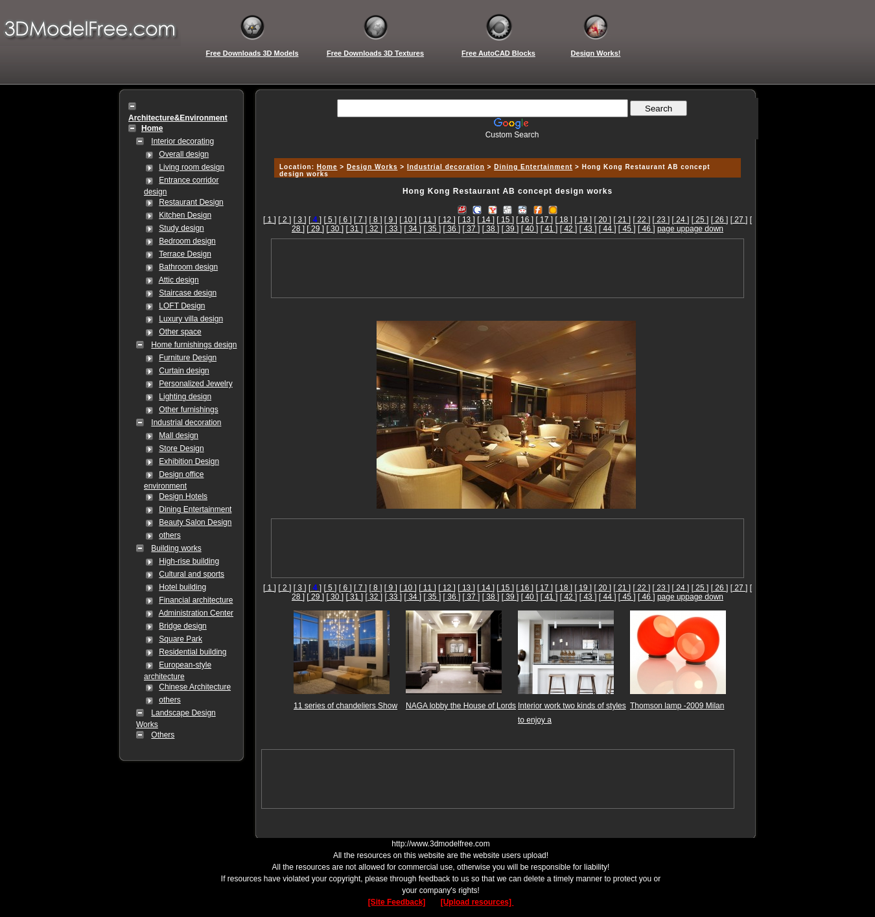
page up (671, 228)
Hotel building (182, 587)
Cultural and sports (191, 574)
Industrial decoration (186, 422)
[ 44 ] (607, 228)
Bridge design (182, 626)
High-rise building (189, 561)
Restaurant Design (191, 202)
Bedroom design (187, 241)
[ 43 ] (588, 228)
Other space (180, 331)
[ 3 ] (300, 219)
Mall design (178, 435)
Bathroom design (188, 267)
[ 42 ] (569, 228)
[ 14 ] (486, 219)
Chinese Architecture (195, 686)
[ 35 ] (432, 228)
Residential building (192, 651)
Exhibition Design (189, 461)
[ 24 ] (681, 219)
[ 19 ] (583, 219)
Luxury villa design (191, 318)
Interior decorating (182, 141)
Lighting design (185, 396)
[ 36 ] (452, 228)
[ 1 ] (269, 219)
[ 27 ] (739, 219)
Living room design (191, 167)
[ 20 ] (602, 219)
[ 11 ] (427, 219)
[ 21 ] (622, 219)
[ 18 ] (563, 219)
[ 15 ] (505, 219)
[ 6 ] (345, 219)
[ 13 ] (466, 219)
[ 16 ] (524, 219)
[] (315, 219)
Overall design (184, 154)
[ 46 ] (646, 228)
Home (327, 166)
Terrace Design (185, 254)
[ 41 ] (549, 228)
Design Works (372, 166)
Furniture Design (187, 357)
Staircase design (187, 292)
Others (162, 734)
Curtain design (184, 370)
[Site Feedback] (397, 902)
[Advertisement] (505, 144)
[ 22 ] (642, 219)
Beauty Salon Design (195, 522)
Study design (181, 228)
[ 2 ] (284, 219)
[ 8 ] (375, 219)
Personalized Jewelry (195, 383)
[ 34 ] (413, 228)
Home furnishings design (194, 344)
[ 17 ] (544, 219)
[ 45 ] (627, 228)
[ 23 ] (661, 219)
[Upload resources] (477, 902)
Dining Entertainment (195, 509)
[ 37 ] (471, 228)
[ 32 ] (373, 228)
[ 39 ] (510, 228)
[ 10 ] (408, 219)
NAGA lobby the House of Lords (461, 705)
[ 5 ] (329, 219)
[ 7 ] (360, 219)
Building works (176, 548)
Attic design (179, 279)
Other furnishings (188, 409)
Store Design (181, 448)
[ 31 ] (354, 228)
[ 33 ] (393, 228)
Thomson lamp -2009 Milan (677, 705)
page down (704, 228)
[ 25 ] (700, 219)
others (169, 535)
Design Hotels (183, 496)
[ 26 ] (720, 219)
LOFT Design (182, 305)
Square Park (180, 639)
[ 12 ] (447, 219)
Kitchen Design (185, 215)
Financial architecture (196, 600)
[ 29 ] (315, 228)
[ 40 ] (530, 228)
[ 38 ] (491, 228)
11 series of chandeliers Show (345, 705)
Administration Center (196, 613)
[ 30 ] (335, 228)
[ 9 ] (390, 219)
